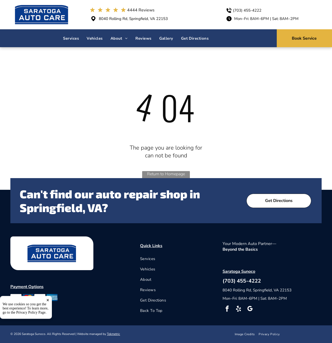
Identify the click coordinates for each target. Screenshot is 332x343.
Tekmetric (113, 334)
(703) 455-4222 (247, 10)
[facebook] (227, 309)
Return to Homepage (166, 174)
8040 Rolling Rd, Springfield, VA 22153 (133, 18)
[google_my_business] (249, 309)
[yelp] (238, 309)
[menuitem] (71, 38)
